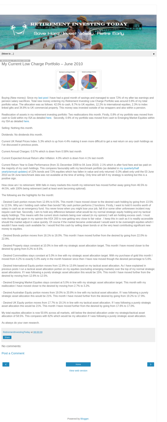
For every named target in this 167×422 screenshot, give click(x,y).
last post (43, 97)
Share (7, 337)
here (49, 117)
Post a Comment (13, 353)
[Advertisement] (78, 9)
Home (78, 364)
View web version (78, 370)
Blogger (85, 418)
